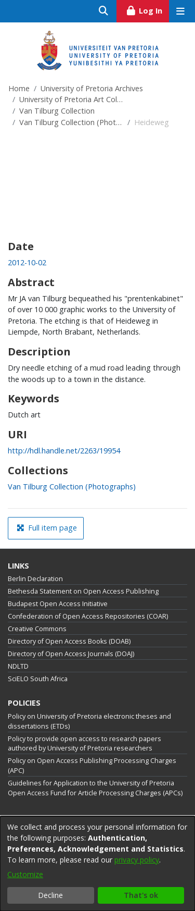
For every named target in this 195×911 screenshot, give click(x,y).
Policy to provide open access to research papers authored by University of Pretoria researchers (84, 743)
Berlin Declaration (35, 578)
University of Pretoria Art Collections (71, 99)
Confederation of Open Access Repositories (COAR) (88, 616)
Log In (147, 9)
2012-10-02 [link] (27, 262)
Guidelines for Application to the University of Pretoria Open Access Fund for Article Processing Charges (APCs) (95, 788)
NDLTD (18, 666)
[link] (72, 486)
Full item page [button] (47, 528)
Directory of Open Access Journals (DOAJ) (71, 653)
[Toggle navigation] (180, 11)
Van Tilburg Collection (57, 111)
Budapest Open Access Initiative (58, 603)
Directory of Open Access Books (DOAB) (69, 641)
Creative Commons (37, 628)
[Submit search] (103, 11)
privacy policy (136, 860)
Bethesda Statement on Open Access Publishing (83, 591)
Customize (25, 874)
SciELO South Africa (38, 678)
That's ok (141, 895)
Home (19, 88)
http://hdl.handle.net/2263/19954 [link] (64, 450)
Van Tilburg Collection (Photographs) (71, 122)
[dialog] (97, 863)
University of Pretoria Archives (92, 88)
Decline (50, 895)
